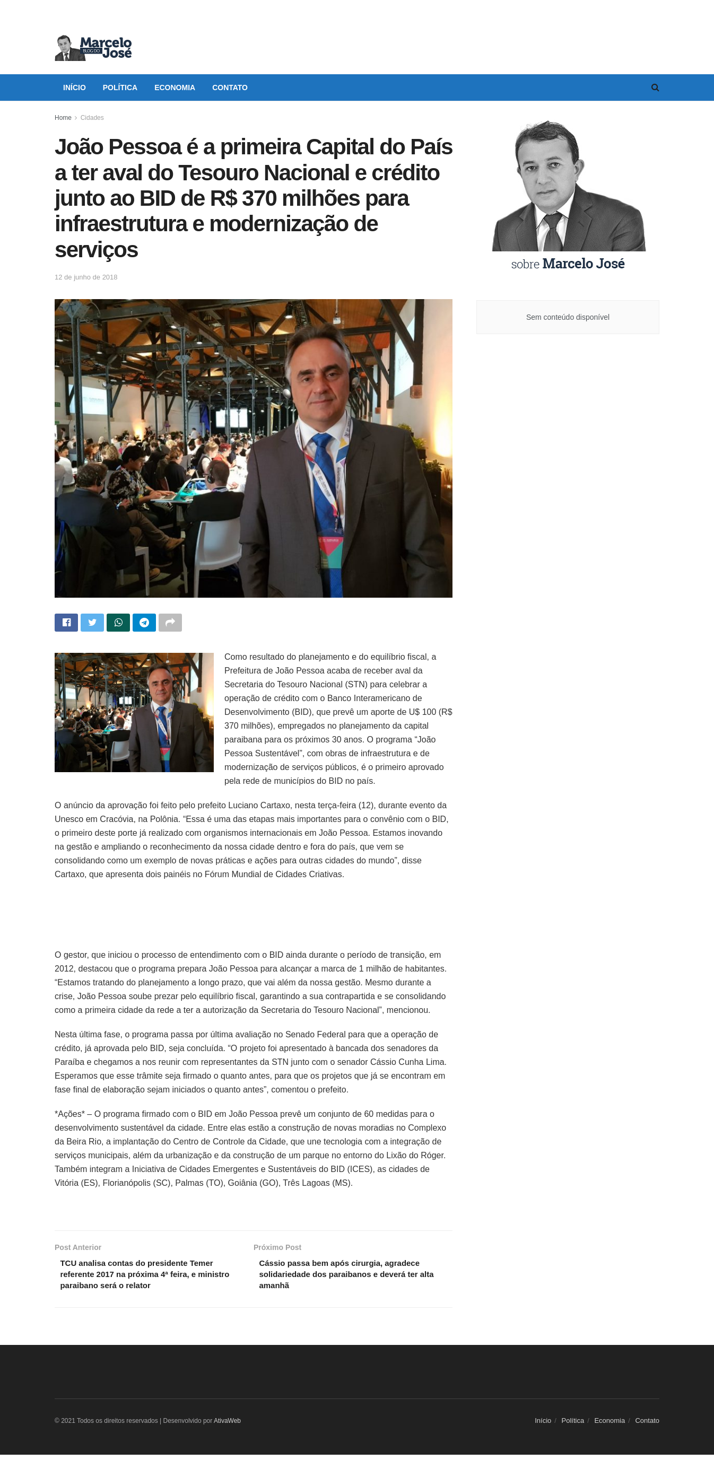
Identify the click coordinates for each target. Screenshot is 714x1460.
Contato (230, 87)
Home (63, 117)
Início (74, 87)
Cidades (92, 117)
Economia (174, 87)
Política (120, 87)
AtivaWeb (227, 1425)
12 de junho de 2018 (86, 277)
